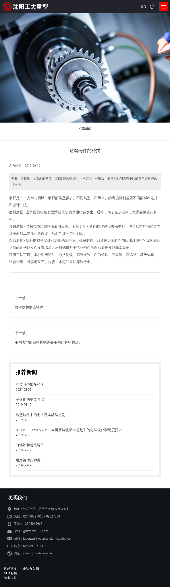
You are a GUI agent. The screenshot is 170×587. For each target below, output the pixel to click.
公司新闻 (85, 129)
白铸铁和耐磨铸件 (29, 307)
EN (143, 6)
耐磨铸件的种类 (28, 460)
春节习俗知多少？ (30, 384)
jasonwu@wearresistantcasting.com (48, 538)
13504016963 (32, 524)
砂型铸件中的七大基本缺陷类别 (40, 415)
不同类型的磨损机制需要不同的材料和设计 (48, 342)
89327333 (53, 516)
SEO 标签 (10, 573)
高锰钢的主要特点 (30, 399)
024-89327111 (33, 546)
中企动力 (26, 568)
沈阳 (36, 568)
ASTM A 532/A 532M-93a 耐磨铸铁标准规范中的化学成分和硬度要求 (69, 430)
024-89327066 (33, 516)
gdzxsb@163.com (35, 531)
